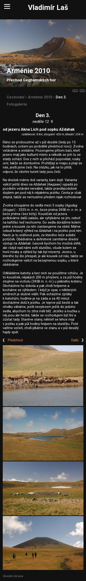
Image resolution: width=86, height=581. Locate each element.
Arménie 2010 (40, 97)
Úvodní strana (13, 576)
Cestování (15, 97)
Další (74, 340)
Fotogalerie (17, 104)
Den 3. (61, 97)
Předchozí (15, 340)
